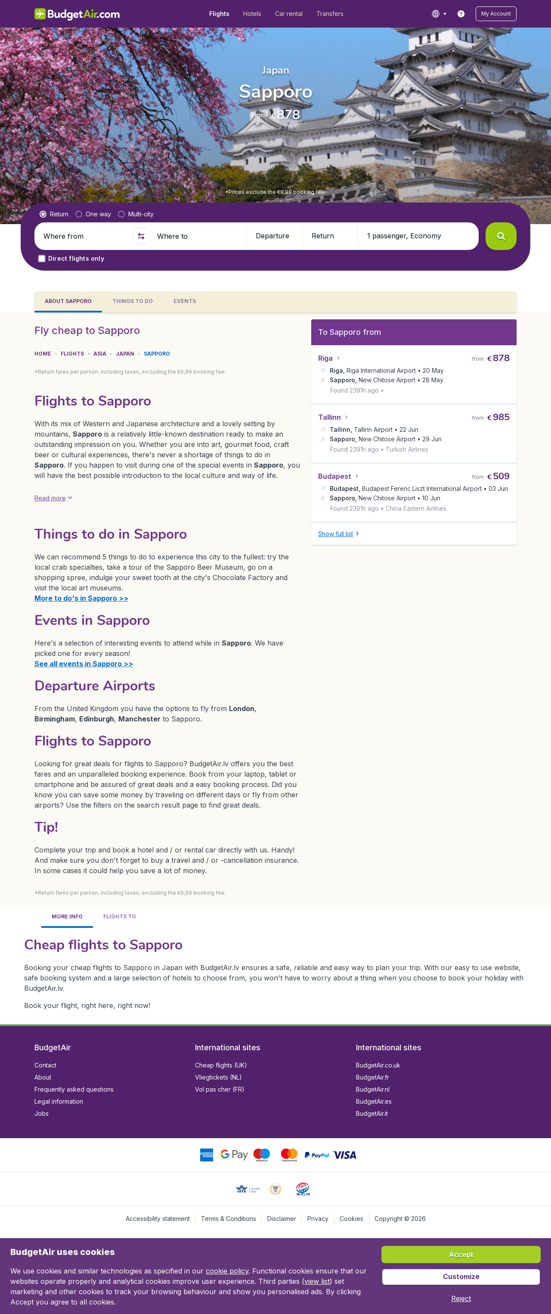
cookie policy (227, 1271)
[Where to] (198, 236)
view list (317, 1281)
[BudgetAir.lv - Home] (77, 14)
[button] (496, 13)
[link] (461, 13)
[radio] (54, 214)
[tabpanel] (275, 668)
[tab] (68, 301)
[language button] (438, 13)
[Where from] (84, 236)
